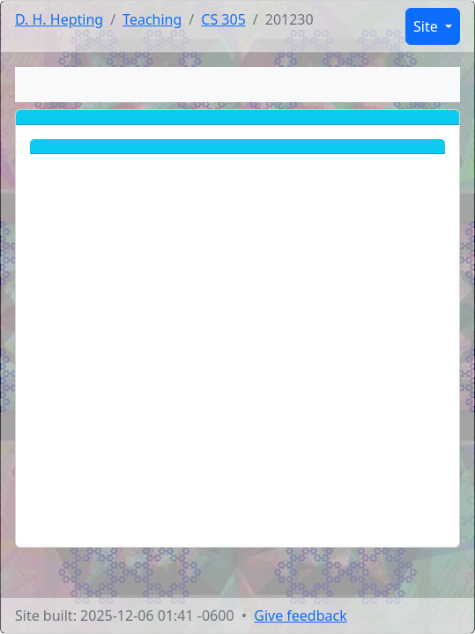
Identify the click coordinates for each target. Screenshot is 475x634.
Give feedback (300, 615)
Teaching (152, 19)
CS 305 (223, 19)
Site (427, 26)
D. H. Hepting (59, 19)
